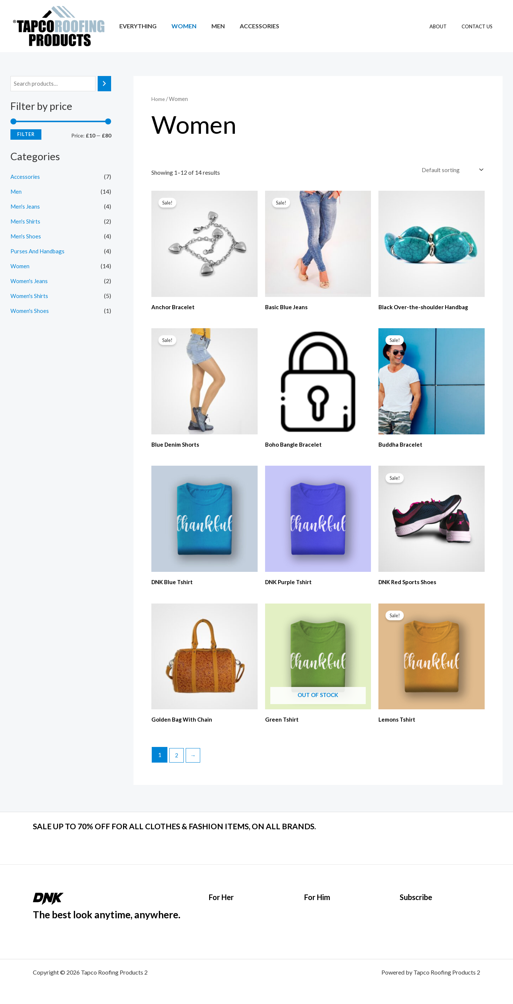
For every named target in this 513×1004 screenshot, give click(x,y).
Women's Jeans (30, 281)
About (445, 26)
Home (158, 98)
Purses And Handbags (38, 251)
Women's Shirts (30, 296)
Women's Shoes (30, 311)
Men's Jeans (25, 206)
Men (210, 25)
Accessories (249, 25)
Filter (26, 135)
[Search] (104, 84)
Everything (136, 25)
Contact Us (479, 26)
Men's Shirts (26, 221)
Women (179, 25)
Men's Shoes (26, 236)
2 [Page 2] (177, 757)
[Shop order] (450, 170)
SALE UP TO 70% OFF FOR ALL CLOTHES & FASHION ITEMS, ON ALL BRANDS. (206, 826)
